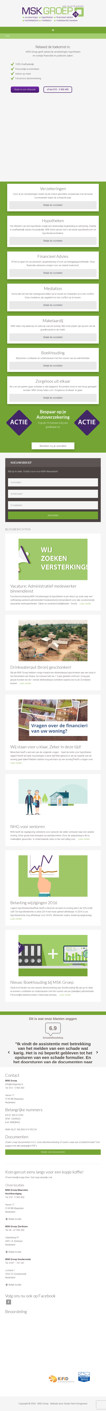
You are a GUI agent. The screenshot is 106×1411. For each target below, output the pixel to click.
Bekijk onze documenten (53, 1152)
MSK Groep (43, 1403)
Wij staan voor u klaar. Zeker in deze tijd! (45, 746)
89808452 (15, 1122)
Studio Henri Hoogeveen (75, 1403)
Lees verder (85, 603)
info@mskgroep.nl (14, 1084)
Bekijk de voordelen (53, 205)
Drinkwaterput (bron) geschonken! (40, 667)
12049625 (16, 1118)
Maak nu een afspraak (25, 89)
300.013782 (17, 1115)
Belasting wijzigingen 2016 (33, 902)
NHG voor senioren (27, 826)
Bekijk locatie (13, 1219)
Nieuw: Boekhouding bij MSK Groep (42, 982)
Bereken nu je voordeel (53, 446)
